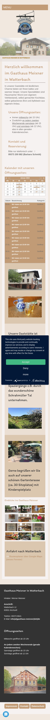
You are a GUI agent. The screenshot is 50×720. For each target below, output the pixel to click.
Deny (25, 368)
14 (42, 186)
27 (36, 192)
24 (19, 192)
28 (42, 192)
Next (47, 47)
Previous (3, 47)
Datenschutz (38, 706)
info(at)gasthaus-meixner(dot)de (25, 619)
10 (19, 186)
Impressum (11, 706)
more (26, 374)
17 (19, 189)
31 (19, 195)
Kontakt (24, 706)
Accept (25, 362)
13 (36, 186)
